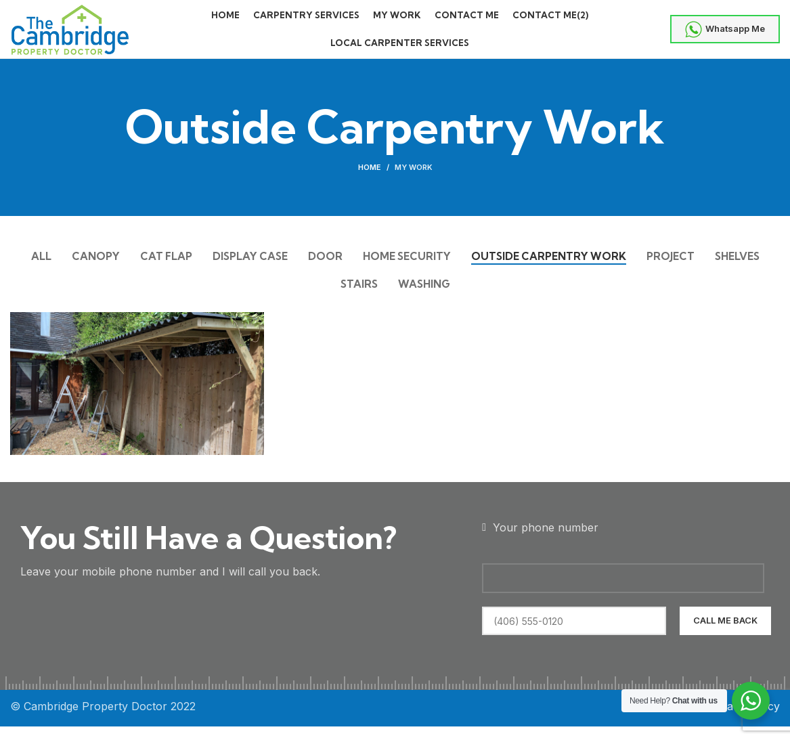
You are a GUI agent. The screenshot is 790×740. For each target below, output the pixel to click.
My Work (414, 179)
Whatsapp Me (725, 35)
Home (369, 179)
